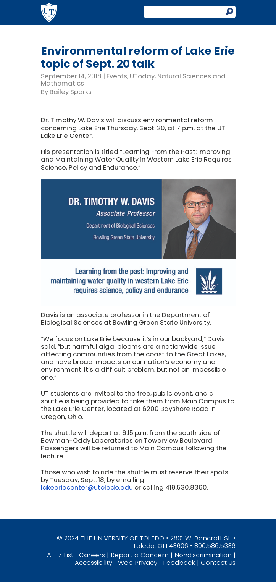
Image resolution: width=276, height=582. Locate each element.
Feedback (179, 562)
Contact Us (218, 562)
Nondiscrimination (203, 554)
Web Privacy (137, 562)
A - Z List (60, 554)
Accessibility (93, 562)
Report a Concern (140, 554)
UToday (142, 76)
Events (117, 76)
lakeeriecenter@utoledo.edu (87, 487)
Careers (92, 554)
